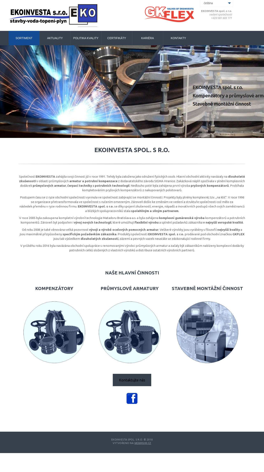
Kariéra (147, 38)
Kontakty (178, 38)
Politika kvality (86, 38)
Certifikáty (116, 38)
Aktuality (55, 38)
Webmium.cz (142, 443)
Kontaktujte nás (132, 380)
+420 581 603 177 (221, 17)
